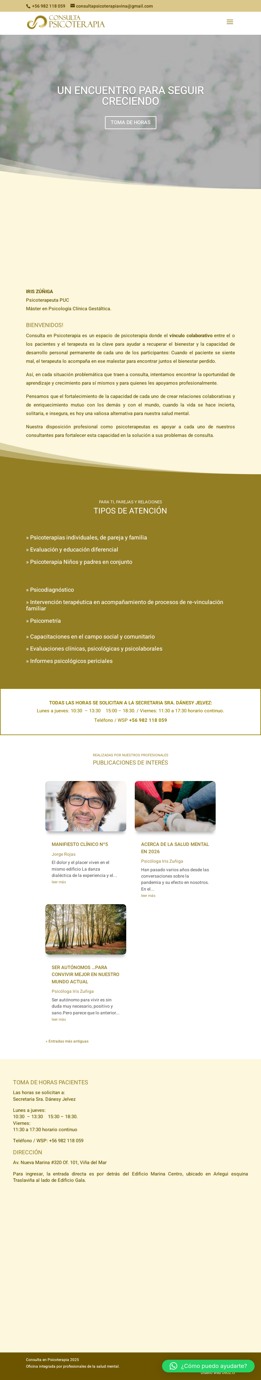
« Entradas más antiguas (67, 1041)
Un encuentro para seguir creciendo (130, 96)
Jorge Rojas (63, 854)
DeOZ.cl (228, 1373)
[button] (208, 1366)
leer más (59, 882)
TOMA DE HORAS (131, 122)
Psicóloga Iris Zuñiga (73, 991)
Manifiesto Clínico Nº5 (80, 844)
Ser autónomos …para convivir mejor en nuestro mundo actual (85, 974)
